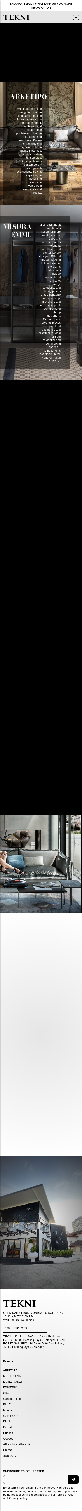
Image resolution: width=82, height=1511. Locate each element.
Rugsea (8, 1432)
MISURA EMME (13, 1376)
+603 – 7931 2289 (15, 1328)
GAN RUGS (11, 1415)
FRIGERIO (10, 1387)
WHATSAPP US (45, 3)
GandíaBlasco (12, 1398)
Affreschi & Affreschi (16, 1444)
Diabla (7, 1421)
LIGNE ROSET (13, 1381)
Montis (7, 1410)
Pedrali (7, 1427)
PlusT (7, 1404)
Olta (6, 1393)
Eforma (8, 1450)
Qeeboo (8, 1438)
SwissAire (9, 1455)
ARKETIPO (10, 1370)
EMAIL (28, 3)
